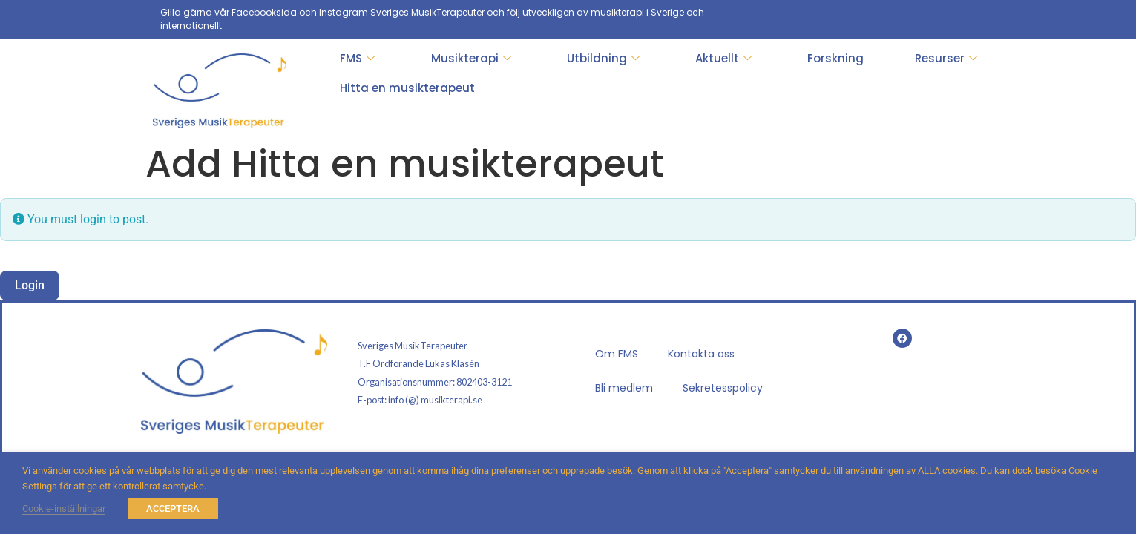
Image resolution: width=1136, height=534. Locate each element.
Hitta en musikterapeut (407, 88)
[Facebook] (964, 19)
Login (30, 285)
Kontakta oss (701, 353)
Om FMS (616, 353)
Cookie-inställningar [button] (63, 508)
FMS (357, 58)
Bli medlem (624, 387)
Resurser (946, 58)
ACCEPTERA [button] (173, 508)
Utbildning (603, 58)
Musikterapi (471, 58)
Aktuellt (723, 58)
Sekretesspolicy (723, 387)
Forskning (835, 58)
